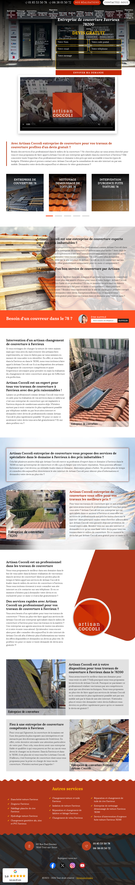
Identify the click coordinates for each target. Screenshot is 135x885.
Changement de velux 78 (42, 14)
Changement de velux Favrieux (67, 818)
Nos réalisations (87, 2)
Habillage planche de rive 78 (80, 14)
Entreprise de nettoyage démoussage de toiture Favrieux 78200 (110, 809)
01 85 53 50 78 (101, 843)
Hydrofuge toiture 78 (89, 14)
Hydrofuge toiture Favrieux (24, 816)
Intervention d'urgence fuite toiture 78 (32, 14)
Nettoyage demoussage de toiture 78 (20, 14)
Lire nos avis (15, 880)
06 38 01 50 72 (101, 848)
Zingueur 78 (71, 14)
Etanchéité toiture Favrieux (24, 799)
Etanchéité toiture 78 (63, 14)
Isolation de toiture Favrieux (66, 806)
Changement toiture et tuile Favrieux (66, 800)
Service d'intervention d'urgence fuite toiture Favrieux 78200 (110, 818)
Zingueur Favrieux (20, 804)
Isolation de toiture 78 (119, 14)
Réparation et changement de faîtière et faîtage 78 (128, 14)
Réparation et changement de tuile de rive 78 (53, 14)
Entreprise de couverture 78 (11, 14)
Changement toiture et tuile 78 (110, 14)
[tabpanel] (25, 192)
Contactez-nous (116, 2)
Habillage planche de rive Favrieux (23, 810)
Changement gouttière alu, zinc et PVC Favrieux (26, 822)
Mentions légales (84, 878)
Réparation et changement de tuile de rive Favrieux (108, 800)
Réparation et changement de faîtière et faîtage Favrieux (67, 812)
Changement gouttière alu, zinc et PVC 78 (99, 14)
